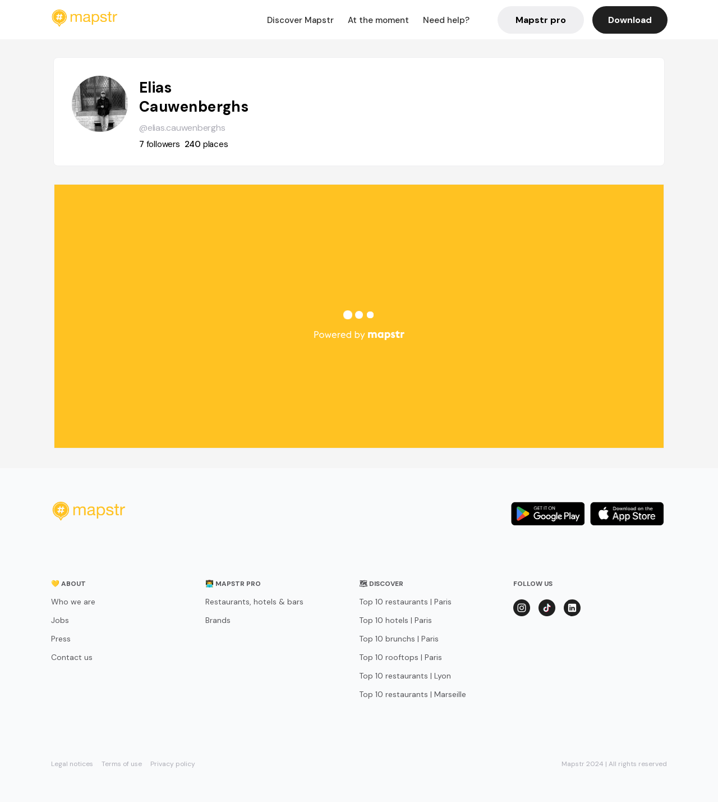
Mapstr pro (541, 20)
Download (630, 20)
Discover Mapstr (300, 20)
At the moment (378, 20)
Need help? (446, 20)
